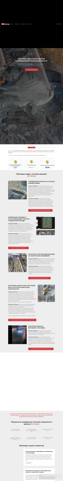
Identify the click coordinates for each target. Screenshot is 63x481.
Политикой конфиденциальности (49, 475)
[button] (31, 69)
